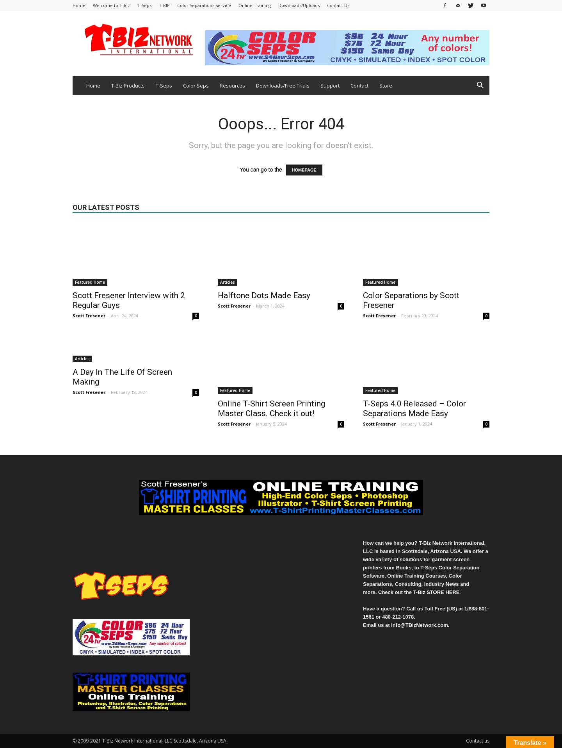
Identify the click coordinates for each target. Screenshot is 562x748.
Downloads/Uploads (299, 5)
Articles (227, 282)
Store (385, 85)
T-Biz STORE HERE (436, 592)
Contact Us (338, 5)
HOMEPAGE (304, 170)
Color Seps (196, 85)
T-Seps (144, 5)
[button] (480, 86)
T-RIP (164, 5)
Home (79, 5)
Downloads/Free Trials (282, 85)
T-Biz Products (128, 85)
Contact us (477, 740)
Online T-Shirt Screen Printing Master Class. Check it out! (271, 408)
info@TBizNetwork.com (419, 625)
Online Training (254, 5)
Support (330, 85)
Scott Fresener (89, 316)
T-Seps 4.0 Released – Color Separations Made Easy (414, 408)
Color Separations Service (204, 5)
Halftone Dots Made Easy (264, 295)
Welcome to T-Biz (111, 5)
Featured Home (90, 282)
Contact (359, 85)
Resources (232, 85)
